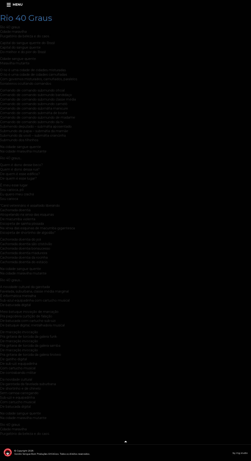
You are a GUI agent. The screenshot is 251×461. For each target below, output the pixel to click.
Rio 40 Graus (26, 18)
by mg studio (240, 453)
